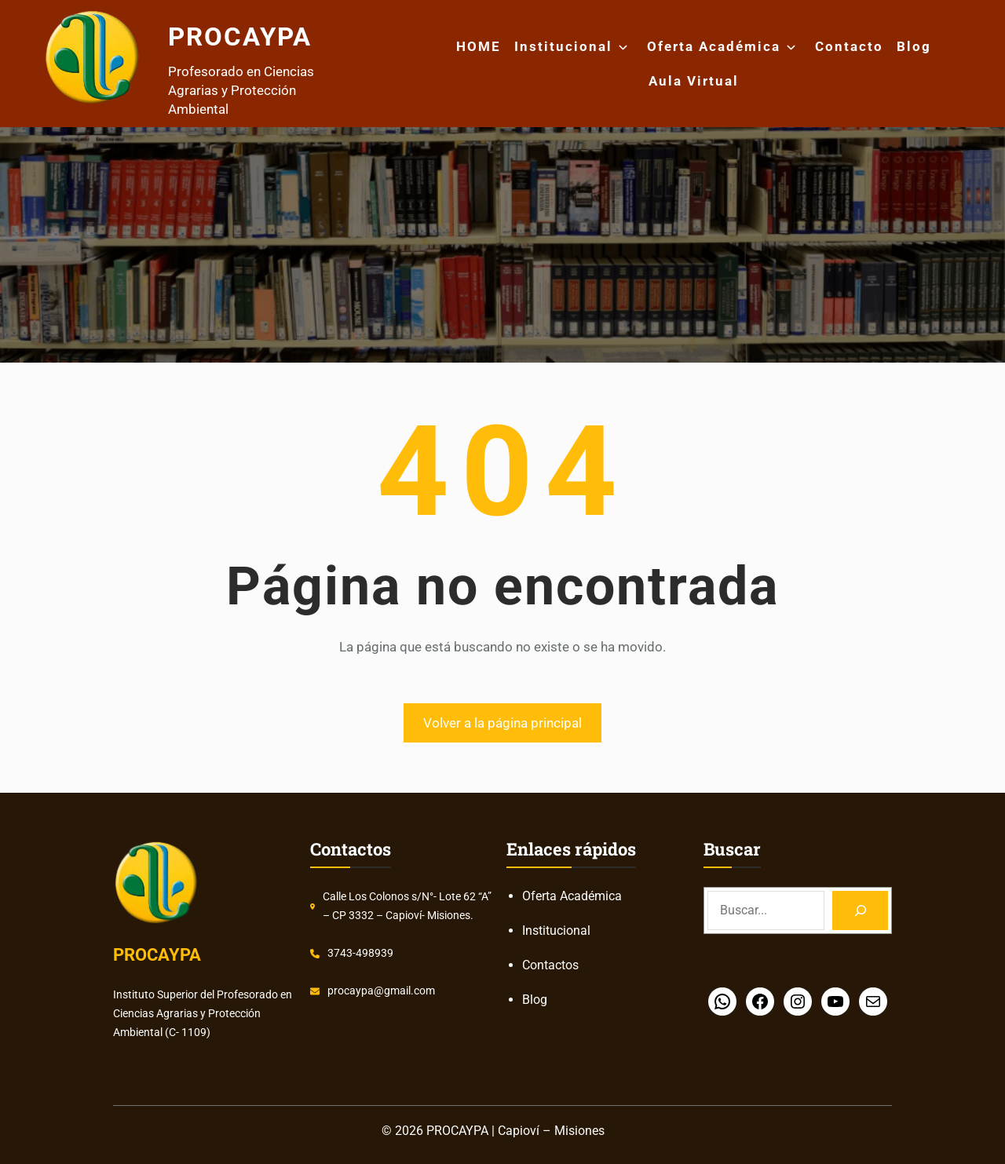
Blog (914, 46)
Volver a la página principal (502, 723)
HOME (478, 46)
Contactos (550, 965)
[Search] (860, 910)
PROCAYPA (255, 34)
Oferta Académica (713, 46)
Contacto (849, 46)
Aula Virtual (694, 81)
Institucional (563, 46)
